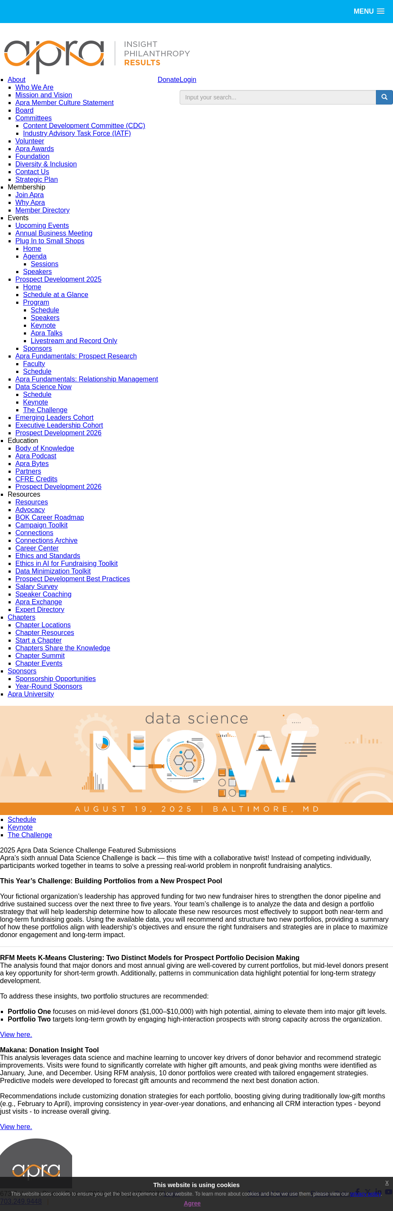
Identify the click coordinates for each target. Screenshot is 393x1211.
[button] (369, 11)
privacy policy (365, 1194)
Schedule (22, 819)
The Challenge (30, 834)
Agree (192, 1203)
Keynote (20, 827)
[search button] (384, 97)
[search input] (278, 97)
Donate (168, 79)
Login (188, 79)
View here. (16, 1034)
